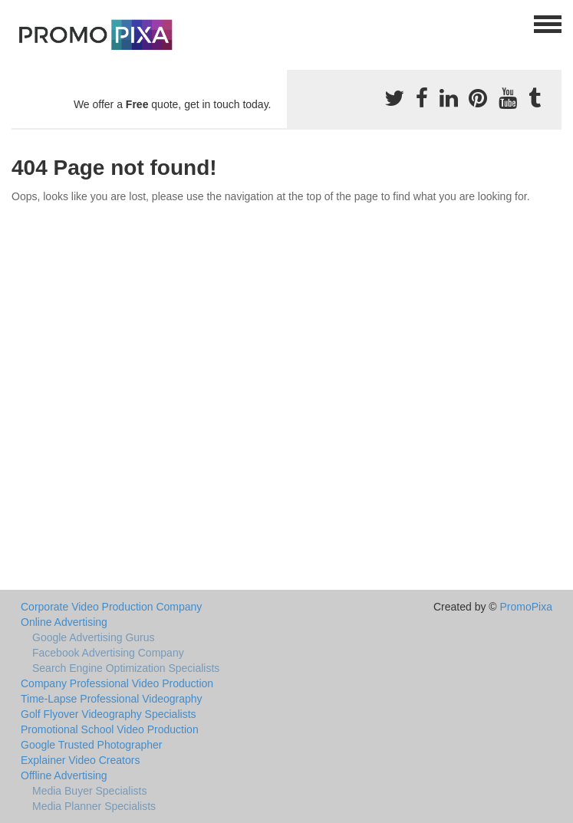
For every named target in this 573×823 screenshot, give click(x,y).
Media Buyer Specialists (89, 791)
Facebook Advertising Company (108, 653)
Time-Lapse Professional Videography (112, 699)
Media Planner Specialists (94, 806)
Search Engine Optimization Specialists (125, 668)
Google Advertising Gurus (93, 637)
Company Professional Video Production (117, 683)
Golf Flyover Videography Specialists (108, 714)
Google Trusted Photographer (91, 745)
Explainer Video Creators (80, 760)
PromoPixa (526, 607)
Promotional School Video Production (110, 729)
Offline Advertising (64, 775)
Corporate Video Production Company (111, 607)
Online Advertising (64, 622)
